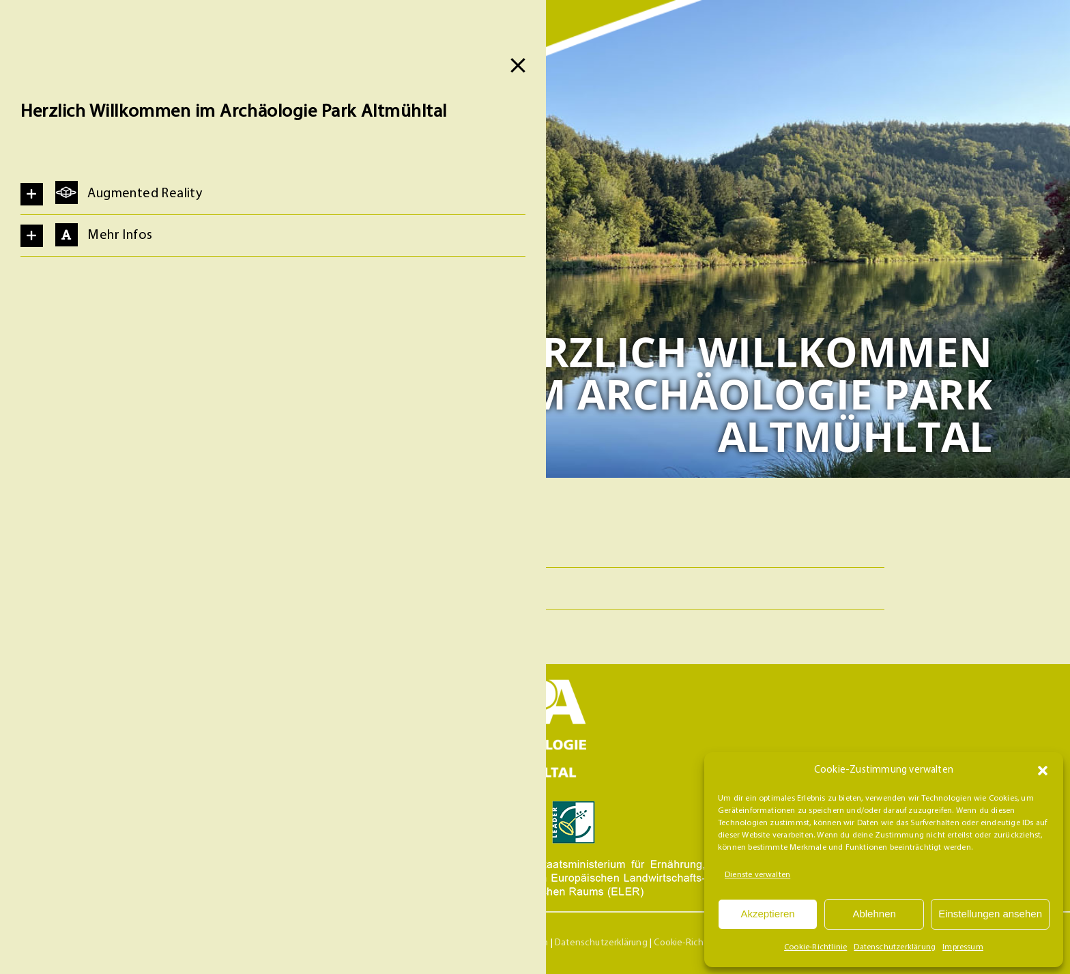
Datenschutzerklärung (895, 947)
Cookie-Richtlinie (815, 947)
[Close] (518, 65)
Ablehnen (873, 913)
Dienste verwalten (757, 875)
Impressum (962, 947)
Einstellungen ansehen (990, 913)
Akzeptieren (767, 913)
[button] (1043, 770)
